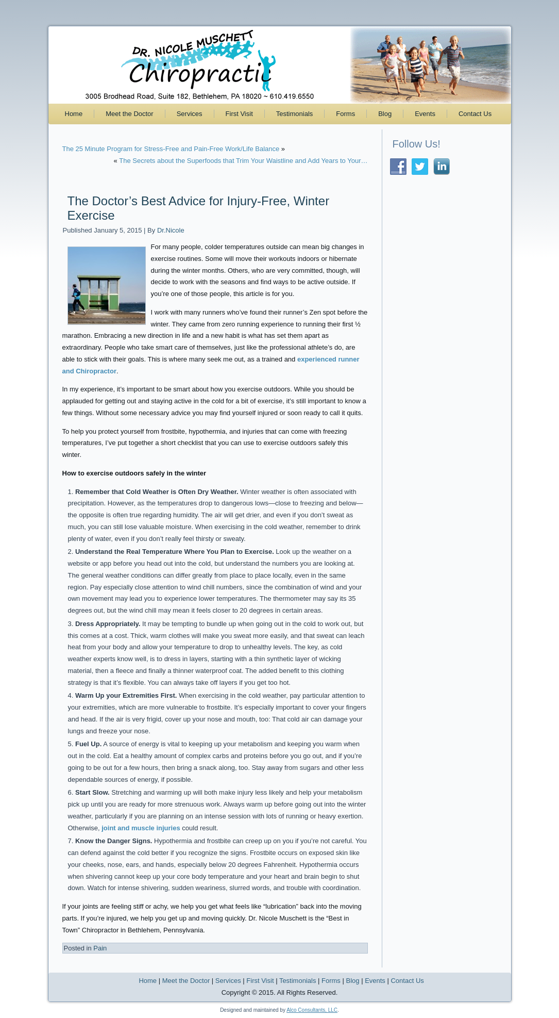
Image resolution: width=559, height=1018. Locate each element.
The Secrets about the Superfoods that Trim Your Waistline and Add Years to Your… (243, 161)
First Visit (239, 114)
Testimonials (294, 114)
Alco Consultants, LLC (311, 1010)
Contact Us (475, 114)
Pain (100, 948)
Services (189, 114)
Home (74, 114)
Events (425, 114)
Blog (385, 114)
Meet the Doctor (130, 114)
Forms (345, 114)
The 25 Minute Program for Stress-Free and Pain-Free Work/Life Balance (171, 149)
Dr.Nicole (170, 230)
